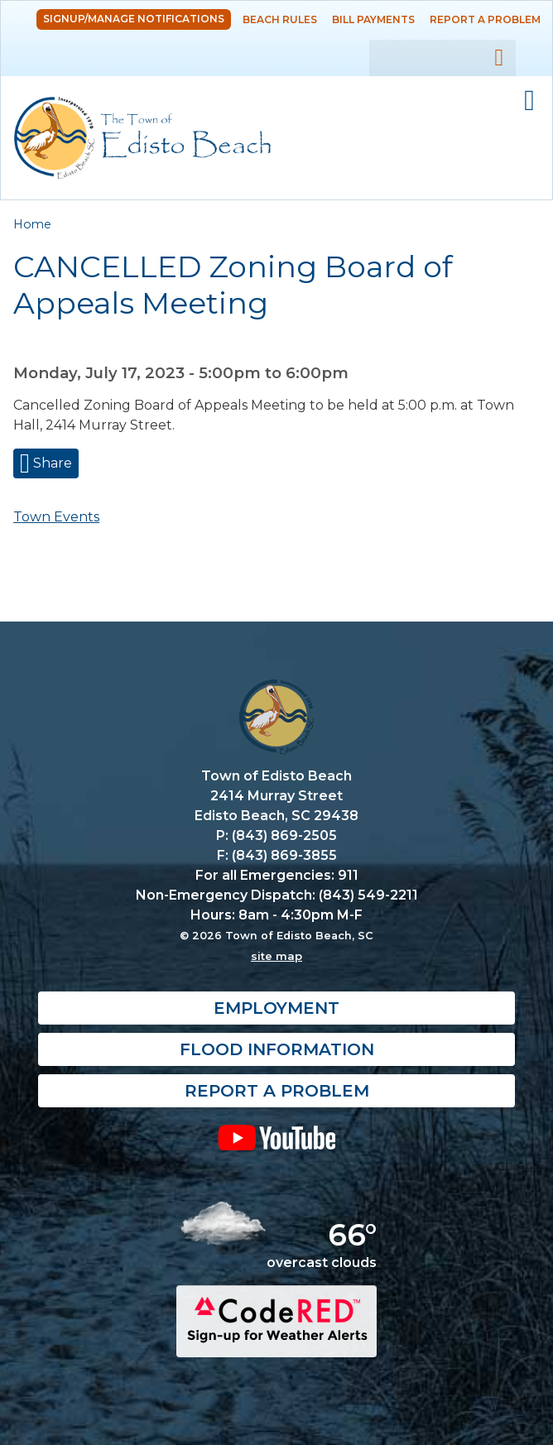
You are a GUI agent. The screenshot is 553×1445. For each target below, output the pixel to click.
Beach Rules (280, 19)
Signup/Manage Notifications (133, 18)
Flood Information (277, 1049)
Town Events (56, 517)
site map (276, 956)
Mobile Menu (529, 101)
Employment (276, 1008)
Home (32, 224)
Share (51, 463)
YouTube (276, 1137)
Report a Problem (485, 19)
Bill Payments (373, 19)
